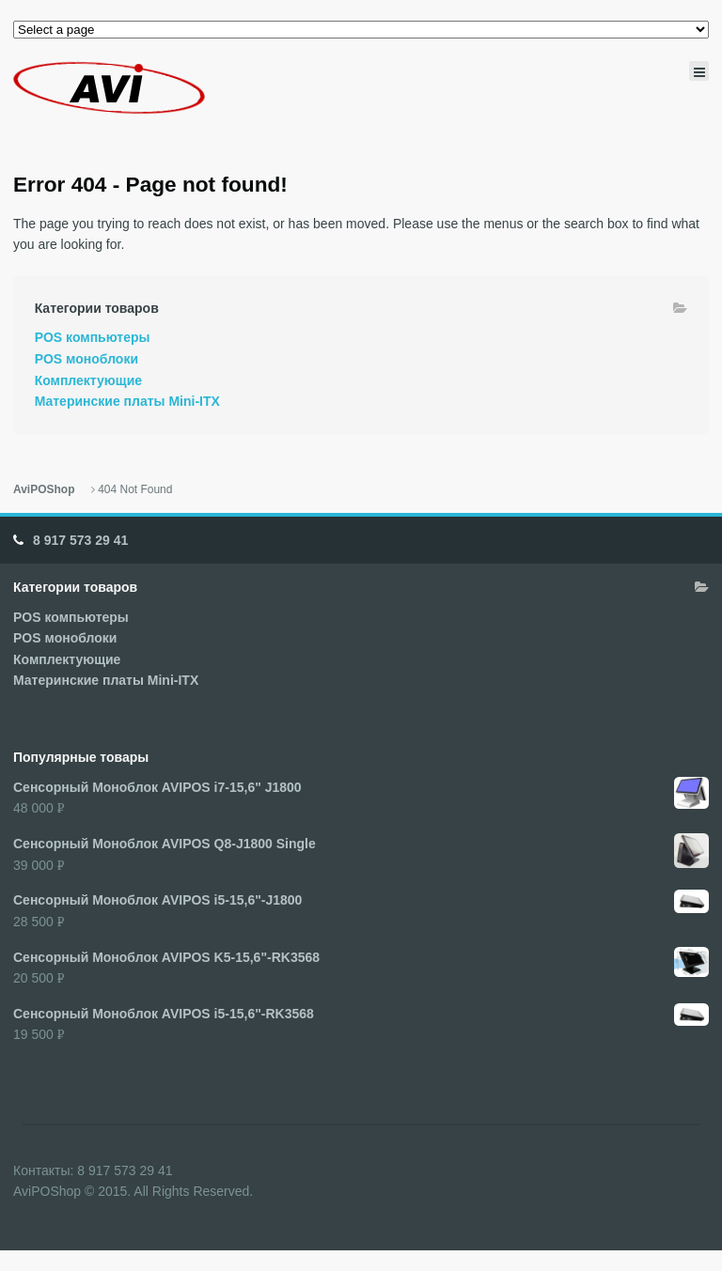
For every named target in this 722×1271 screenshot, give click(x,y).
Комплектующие (88, 380)
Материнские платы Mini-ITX (127, 401)
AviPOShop (43, 489)
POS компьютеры (92, 337)
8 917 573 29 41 (80, 540)
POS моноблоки (86, 358)
